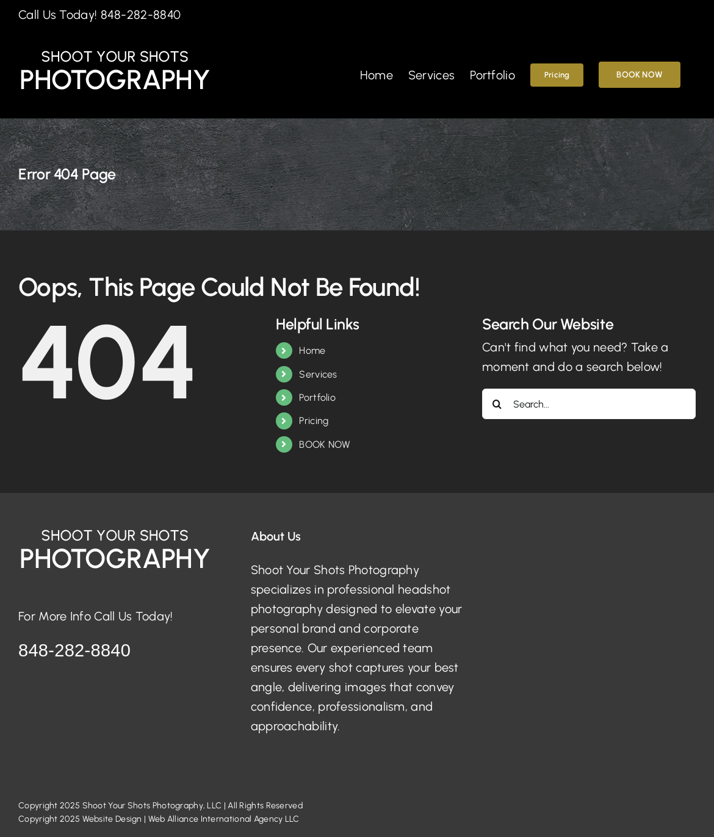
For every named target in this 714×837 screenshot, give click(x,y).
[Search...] (589, 404)
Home (312, 350)
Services (318, 374)
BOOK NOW (324, 444)
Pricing (313, 420)
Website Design (112, 819)
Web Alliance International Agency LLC (224, 819)
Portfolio (317, 397)
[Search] (497, 404)
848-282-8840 (141, 14)
